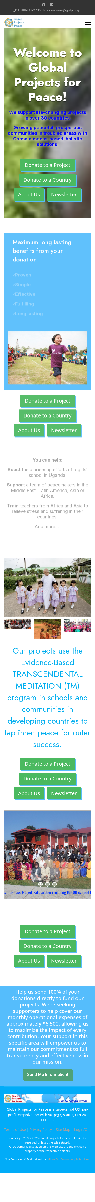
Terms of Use (15, 1129)
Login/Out (82, 1129)
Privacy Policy (41, 1129)
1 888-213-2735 (29, 10)
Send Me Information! (47, 1074)
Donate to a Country (47, 179)
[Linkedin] (51, 4)
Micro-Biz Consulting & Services (68, 1159)
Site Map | (65, 1129)
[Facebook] (43, 4)
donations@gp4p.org (63, 10)
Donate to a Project (47, 164)
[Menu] (88, 22)
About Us (29, 194)
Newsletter (64, 194)
